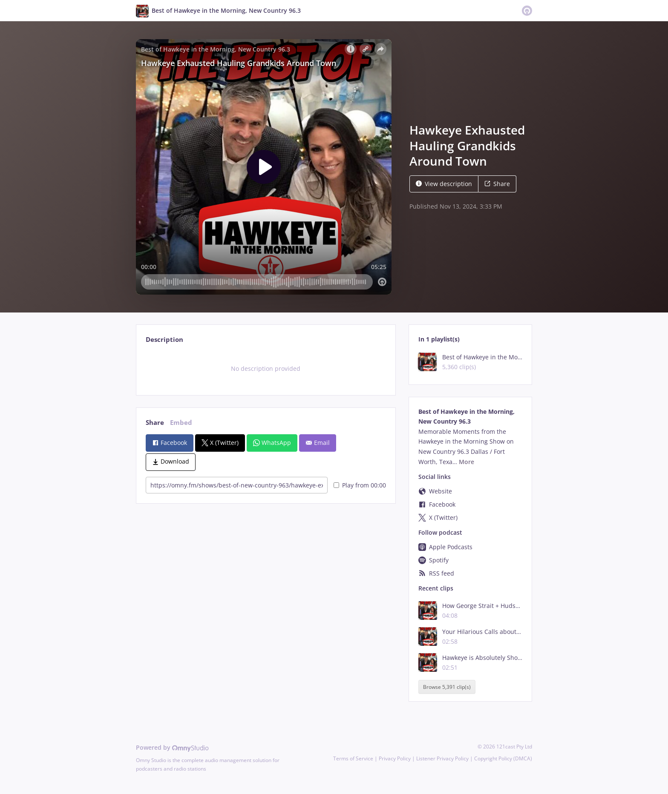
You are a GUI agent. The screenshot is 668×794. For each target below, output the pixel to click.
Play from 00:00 (360, 485)
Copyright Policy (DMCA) (503, 758)
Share (497, 184)
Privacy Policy (395, 758)
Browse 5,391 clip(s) (447, 687)
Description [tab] (164, 339)
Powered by (172, 747)
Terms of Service (353, 758)
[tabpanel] (266, 369)
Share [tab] (155, 422)
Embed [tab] (181, 422)
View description (444, 184)
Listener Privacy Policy (442, 758)
